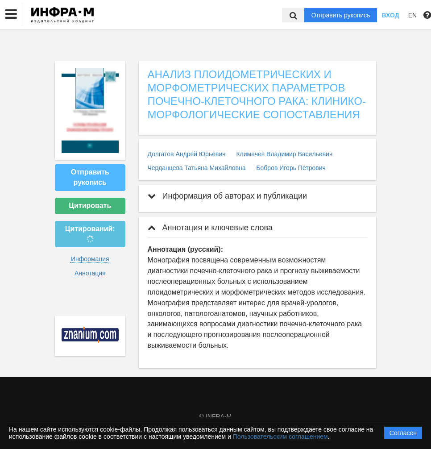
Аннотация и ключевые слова (210, 227)
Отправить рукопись (340, 15)
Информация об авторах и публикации (227, 195)
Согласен (403, 433)
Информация (90, 258)
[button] (11, 14)
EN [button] (412, 15)
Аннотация (90, 273)
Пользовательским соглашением (280, 436)
